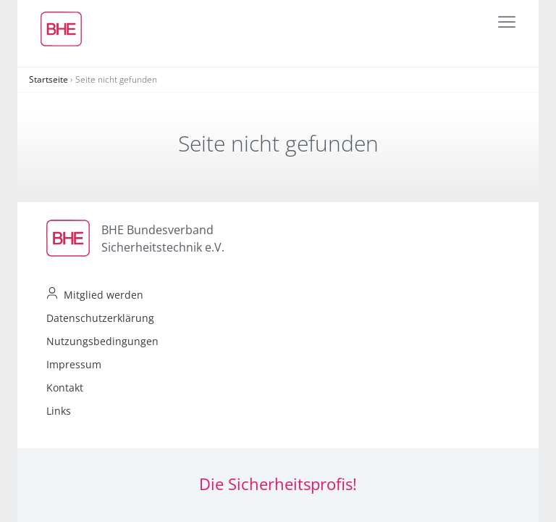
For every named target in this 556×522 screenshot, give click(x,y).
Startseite (48, 79)
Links (58, 411)
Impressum (73, 364)
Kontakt (64, 387)
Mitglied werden (103, 295)
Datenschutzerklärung (100, 318)
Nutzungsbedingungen (102, 341)
